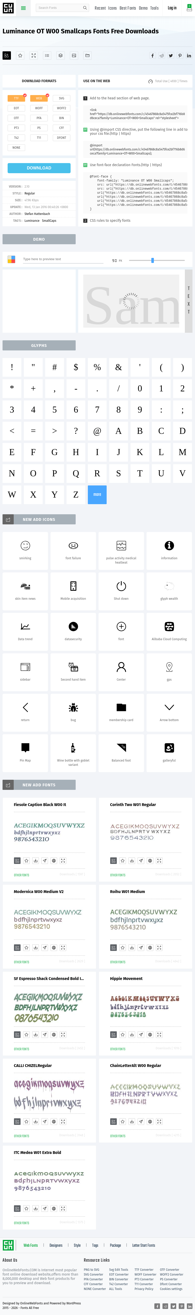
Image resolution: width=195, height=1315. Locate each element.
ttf (16, 98)
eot (16, 108)
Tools (154, 8)
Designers (56, 1245)
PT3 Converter (144, 1279)
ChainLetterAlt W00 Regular (135, 1065)
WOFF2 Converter (171, 1274)
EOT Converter (118, 1274)
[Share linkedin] (189, 55)
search (85, 8)
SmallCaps (49, 220)
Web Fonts (31, 1245)
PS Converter (168, 1279)
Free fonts (9, 9)
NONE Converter (95, 1289)
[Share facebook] (152, 55)
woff (39, 108)
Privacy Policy (144, 1289)
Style (77, 1245)
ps (39, 128)
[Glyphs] (47, 55)
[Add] (7, 55)
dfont (61, 138)
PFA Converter (93, 1279)
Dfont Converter (171, 1284)
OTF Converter (169, 1270)
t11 (39, 138)
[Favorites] (20, 55)
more (97, 494)
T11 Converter (144, 1284)
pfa (39, 118)
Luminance (31, 220)
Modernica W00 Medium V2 (39, 891)
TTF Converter (144, 1270)
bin (61, 118)
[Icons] (74, 55)
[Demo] (33, 55)
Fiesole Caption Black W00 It (40, 804)
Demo (143, 8)
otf (16, 118)
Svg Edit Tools (118, 1270)
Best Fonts (128, 8)
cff (61, 128)
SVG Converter (93, 1274)
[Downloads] (35, 860)
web (39, 98)
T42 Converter (118, 1284)
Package (115, 1245)
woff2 (61, 108)
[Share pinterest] (180, 55)
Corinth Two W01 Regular (133, 804)
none (16, 147)
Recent (100, 8)
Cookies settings (171, 1289)
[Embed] (54, 860)
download (39, 168)
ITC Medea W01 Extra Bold (37, 1152)
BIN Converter (118, 1279)
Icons (112, 8)
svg (61, 98)
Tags (95, 1245)
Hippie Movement (126, 978)
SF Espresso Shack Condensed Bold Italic (49, 978)
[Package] (60, 55)
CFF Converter (93, 1284)
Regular (29, 193)
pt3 (16, 128)
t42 (16, 138)
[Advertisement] (41, 301)
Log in (172, 8)
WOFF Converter (145, 1274)
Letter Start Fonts (143, 1245)
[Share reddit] (161, 55)
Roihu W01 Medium (127, 891)
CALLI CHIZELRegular (33, 1065)
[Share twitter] (171, 55)
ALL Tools (115, 1289)
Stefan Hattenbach (37, 214)
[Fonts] (87, 55)
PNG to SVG (91, 1270)
